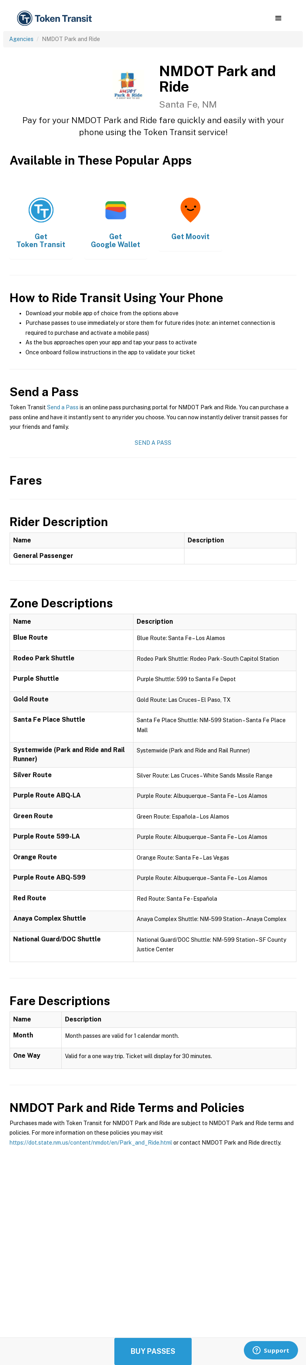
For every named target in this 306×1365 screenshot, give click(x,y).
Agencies (21, 39)
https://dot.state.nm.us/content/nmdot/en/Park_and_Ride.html (91, 1142)
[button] (278, 18)
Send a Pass (62, 407)
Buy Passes (153, 1351)
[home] (56, 18)
